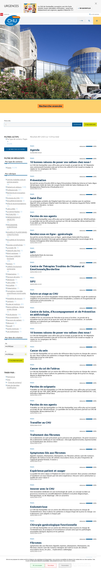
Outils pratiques (13, 254)
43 (96, 502)
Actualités (10, 211)
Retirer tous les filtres (16, 75)
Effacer (78, 50)
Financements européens (14, 550)
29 (45, 502)
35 (73, 502)
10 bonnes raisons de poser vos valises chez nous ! (60, 87)
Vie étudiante (12, 240)
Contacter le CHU (77, 514)
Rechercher (91, 50)
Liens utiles (11, 134)
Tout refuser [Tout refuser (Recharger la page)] (51, 565)
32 (59, 502)
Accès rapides (94, 14)
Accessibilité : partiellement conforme (18, 540)
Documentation (13, 243)
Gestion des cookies (12, 556)
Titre (8, 305)
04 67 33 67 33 (76, 521)
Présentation (11, 199)
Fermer (96, 3)
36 (78, 502)
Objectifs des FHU (13, 176)
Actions (9, 189)
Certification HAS (11, 552)
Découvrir (10, 248)
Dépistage (10, 205)
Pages (9, 93)
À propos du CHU (13, 123)
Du (6, 269)
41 (87, 502)
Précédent (32, 502)
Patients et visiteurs (14, 112)
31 (54, 502)
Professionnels (12, 115)
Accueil (9, 251)
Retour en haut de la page (96, 509)
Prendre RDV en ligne (43, 486)
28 (40, 502)
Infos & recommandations (16, 129)
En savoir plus (85, 8)
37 (82, 502)
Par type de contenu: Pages (17, 64)
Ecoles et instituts (13, 229)
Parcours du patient (14, 246)
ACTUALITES (11, 140)
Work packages (12, 179)
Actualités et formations (16, 165)
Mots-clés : (7, 46)
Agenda (34, 75)
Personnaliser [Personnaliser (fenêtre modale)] (65, 565)
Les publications (13, 257)
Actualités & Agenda (14, 126)
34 (68, 502)
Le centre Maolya (13, 137)
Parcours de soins (13, 202)
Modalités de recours (14, 224)
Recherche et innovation (16, 118)
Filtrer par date (16, 286)
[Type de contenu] (15, 308)
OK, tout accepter (37, 565)
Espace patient (10, 535)
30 (50, 502)
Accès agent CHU (11, 537)
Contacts (10, 227)
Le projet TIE (11, 173)
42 (92, 502)
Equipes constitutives (15, 170)
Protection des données (14, 545)
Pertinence (11, 302)
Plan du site (10, 547)
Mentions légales (11, 542)
